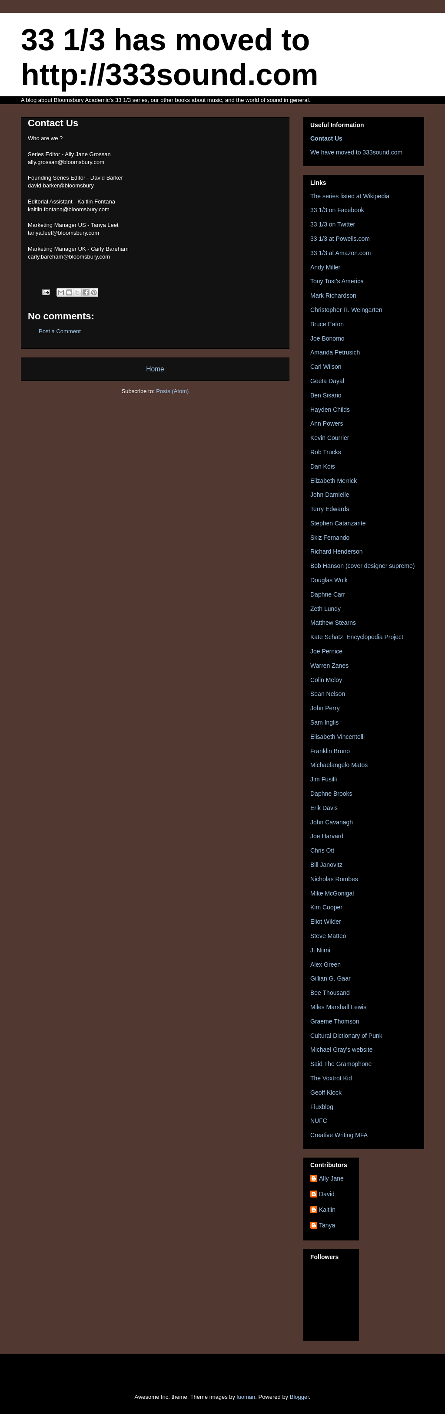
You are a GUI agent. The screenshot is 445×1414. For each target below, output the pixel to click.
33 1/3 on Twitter (332, 224)
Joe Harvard (326, 836)
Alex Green (325, 964)
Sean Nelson (327, 693)
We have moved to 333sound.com (356, 152)
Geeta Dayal (327, 380)
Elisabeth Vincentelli (337, 736)
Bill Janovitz (326, 864)
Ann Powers (326, 423)
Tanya (327, 1225)
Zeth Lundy (325, 608)
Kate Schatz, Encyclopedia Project (356, 636)
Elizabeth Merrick (333, 480)
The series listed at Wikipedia (349, 196)
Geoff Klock (326, 1092)
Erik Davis (324, 807)
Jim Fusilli (323, 779)
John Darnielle (329, 494)
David (327, 1194)
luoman (246, 1397)
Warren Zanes (329, 665)
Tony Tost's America (337, 281)
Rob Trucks (325, 452)
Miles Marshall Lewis (338, 1007)
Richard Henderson (336, 551)
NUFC (318, 1120)
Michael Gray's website (341, 1049)
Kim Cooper (326, 907)
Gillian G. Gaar (330, 978)
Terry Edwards (329, 508)
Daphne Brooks (331, 793)
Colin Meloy (326, 679)
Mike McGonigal (332, 893)
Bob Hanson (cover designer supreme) (362, 565)
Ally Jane (331, 1178)
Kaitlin (327, 1209)
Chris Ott (322, 850)
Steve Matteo (328, 935)
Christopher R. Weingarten (346, 309)
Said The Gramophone (341, 1063)
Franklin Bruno (330, 751)
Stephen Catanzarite (338, 523)
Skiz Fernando (329, 537)
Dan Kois (322, 466)
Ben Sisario (326, 395)
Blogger (299, 1397)
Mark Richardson (333, 295)
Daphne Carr (327, 594)
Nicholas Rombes (334, 879)
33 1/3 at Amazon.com (340, 252)
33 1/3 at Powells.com (340, 238)
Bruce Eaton (327, 324)
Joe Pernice (326, 651)
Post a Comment (60, 331)
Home (155, 369)
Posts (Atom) (172, 391)
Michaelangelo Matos (339, 764)
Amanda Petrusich (335, 352)
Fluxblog (321, 1106)
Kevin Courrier (329, 437)
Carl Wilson (326, 366)
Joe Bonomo (327, 338)
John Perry (325, 708)
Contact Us (326, 138)
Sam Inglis (324, 722)
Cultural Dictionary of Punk (346, 1035)
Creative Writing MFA (339, 1135)
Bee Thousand (330, 992)
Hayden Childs (330, 409)
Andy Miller (325, 267)
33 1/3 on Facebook (337, 210)
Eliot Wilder (325, 921)
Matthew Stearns (333, 622)
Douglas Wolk (329, 580)
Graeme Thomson (334, 1021)
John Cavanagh (331, 822)
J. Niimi (320, 950)
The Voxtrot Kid (331, 1078)
